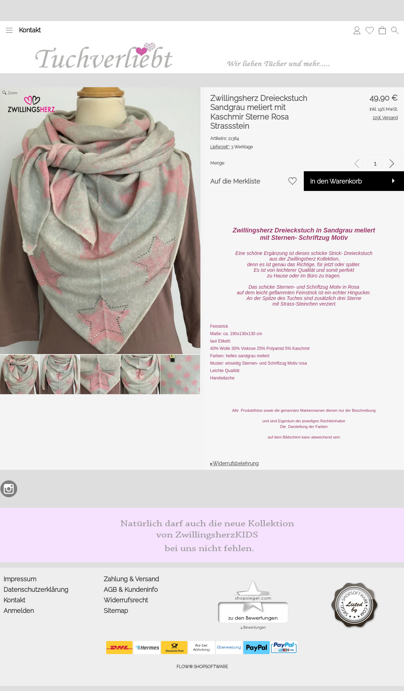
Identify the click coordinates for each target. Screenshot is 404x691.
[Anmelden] (356, 30)
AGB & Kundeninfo (131, 589)
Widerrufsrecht (126, 600)
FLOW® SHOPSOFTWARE (202, 666)
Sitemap (116, 610)
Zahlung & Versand (131, 579)
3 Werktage (231, 147)
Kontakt (30, 30)
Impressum (20, 579)
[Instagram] (9, 489)
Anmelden (19, 610)
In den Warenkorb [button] (336, 181)
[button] (9, 30)
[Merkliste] (369, 30)
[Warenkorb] (382, 30)
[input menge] (375, 163)
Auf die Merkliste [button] (235, 181)
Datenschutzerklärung (36, 589)
